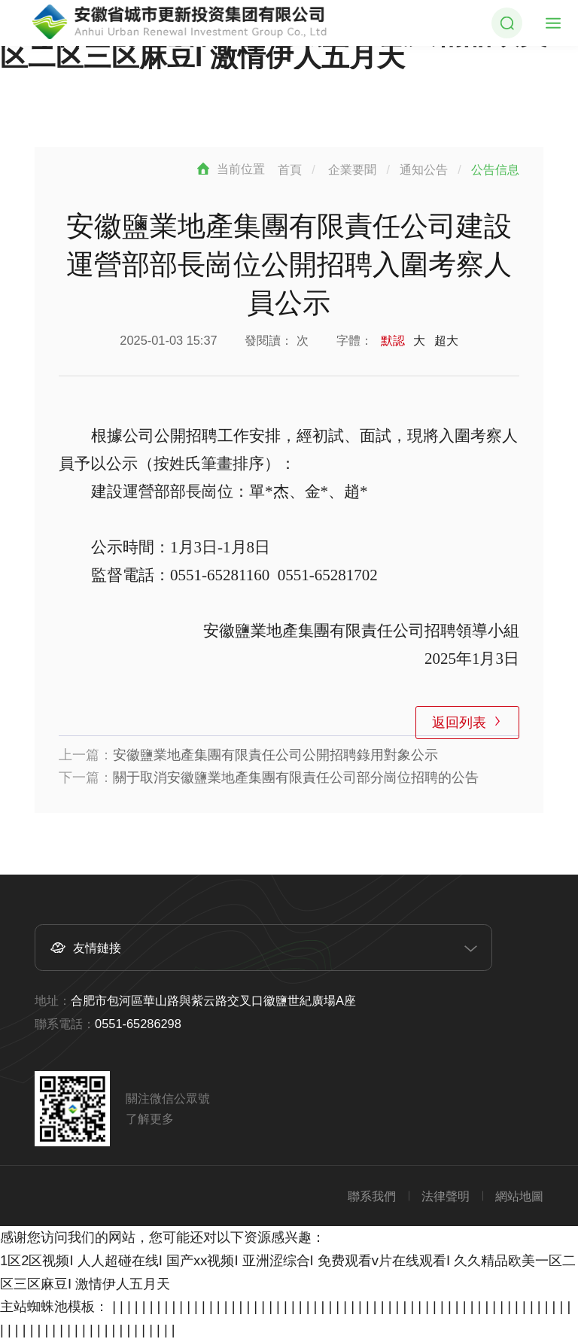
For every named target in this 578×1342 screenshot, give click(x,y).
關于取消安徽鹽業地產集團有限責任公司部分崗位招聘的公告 (296, 777)
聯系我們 (372, 1196)
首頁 (290, 169)
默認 (393, 340)
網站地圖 (519, 1196)
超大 (446, 340)
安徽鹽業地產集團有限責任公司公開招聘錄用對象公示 (275, 754)
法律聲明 (445, 1196)
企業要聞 (352, 169)
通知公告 (424, 169)
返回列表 (458, 722)
